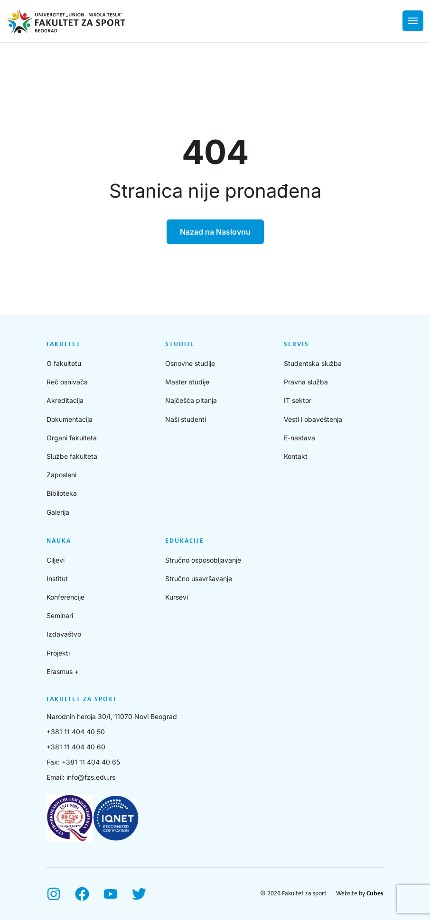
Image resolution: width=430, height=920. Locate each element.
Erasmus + (63, 671)
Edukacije (184, 541)
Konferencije (65, 597)
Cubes (374, 893)
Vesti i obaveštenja (313, 419)
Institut (57, 578)
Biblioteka (62, 493)
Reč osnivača (67, 382)
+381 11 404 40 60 (76, 747)
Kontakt (296, 456)
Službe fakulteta (72, 456)
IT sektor (297, 400)
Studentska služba (313, 363)
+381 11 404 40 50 (76, 732)
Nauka (59, 541)
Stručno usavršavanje (198, 578)
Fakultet (64, 344)
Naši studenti (185, 419)
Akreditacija (65, 400)
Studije (180, 344)
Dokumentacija (70, 419)
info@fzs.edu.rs (90, 777)
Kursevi (176, 597)
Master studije (187, 382)
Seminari (60, 615)
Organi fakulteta (72, 438)
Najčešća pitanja (191, 400)
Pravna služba (306, 382)
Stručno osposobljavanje (203, 560)
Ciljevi (56, 560)
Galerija (58, 512)
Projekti (58, 653)
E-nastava (299, 438)
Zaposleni (61, 475)
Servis (296, 344)
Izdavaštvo (64, 634)
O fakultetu (64, 363)
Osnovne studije (190, 363)
